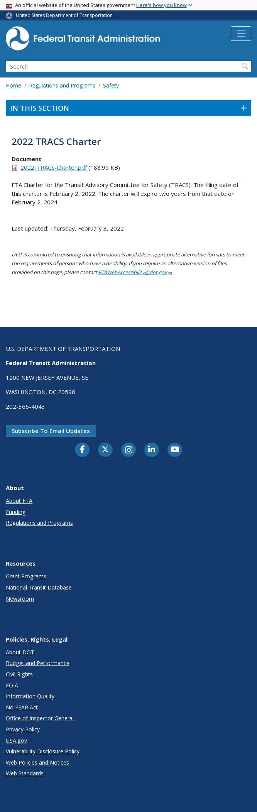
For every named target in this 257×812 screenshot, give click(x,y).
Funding (16, 512)
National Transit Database (39, 587)
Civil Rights (19, 674)
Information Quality (30, 696)
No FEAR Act (22, 707)
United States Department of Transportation (64, 15)
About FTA (19, 500)
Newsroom (20, 598)
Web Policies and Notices (37, 762)
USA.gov (16, 740)
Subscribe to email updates (51, 431)
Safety (111, 85)
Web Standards (25, 773)
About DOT (20, 652)
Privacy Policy (23, 729)
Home (13, 85)
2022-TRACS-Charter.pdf (53, 167)
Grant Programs (26, 576)
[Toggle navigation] (241, 33)
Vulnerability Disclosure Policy (42, 751)
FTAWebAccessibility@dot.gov (135, 272)
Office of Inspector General (40, 718)
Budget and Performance (37, 663)
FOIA (12, 685)
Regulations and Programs (62, 85)
